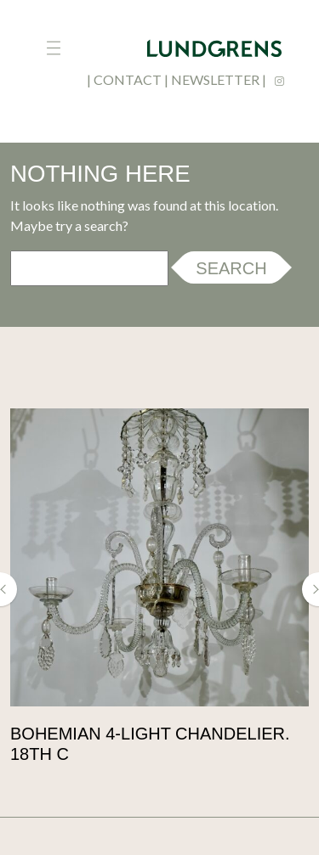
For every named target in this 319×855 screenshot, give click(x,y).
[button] (8, 589)
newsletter (215, 79)
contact (128, 79)
